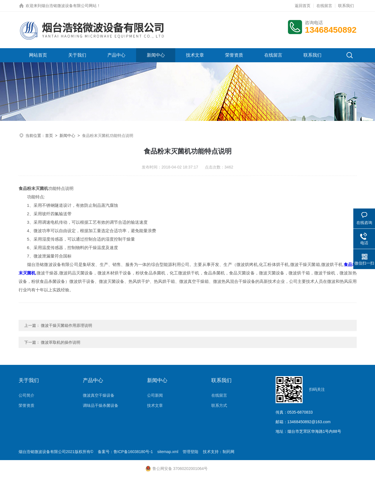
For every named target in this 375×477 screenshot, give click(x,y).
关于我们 (77, 55)
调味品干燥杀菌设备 (100, 405)
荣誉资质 (234, 55)
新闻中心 (156, 55)
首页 (49, 135)
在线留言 (324, 5)
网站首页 (38, 55)
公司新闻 (155, 395)
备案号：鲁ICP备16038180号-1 (125, 451)
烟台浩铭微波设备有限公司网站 (69, 5)
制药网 (228, 451)
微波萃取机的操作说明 (60, 342)
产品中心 (116, 55)
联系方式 (219, 405)
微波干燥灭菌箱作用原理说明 (66, 325)
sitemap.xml (167, 451)
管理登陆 (190, 451)
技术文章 (195, 55)
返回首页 (302, 5)
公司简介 (26, 395)
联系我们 (346, 5)
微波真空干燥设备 (98, 395)
